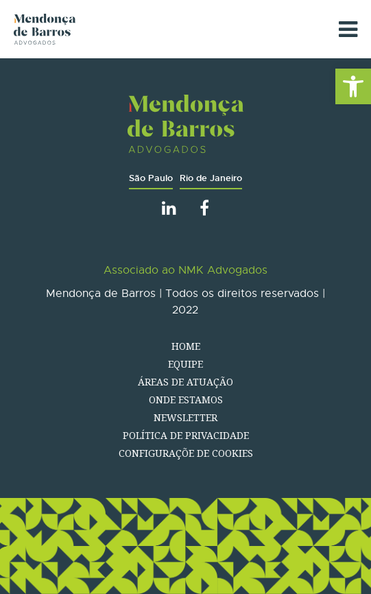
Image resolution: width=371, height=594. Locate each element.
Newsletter (185, 417)
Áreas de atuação (185, 381)
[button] (353, 86)
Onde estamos (186, 399)
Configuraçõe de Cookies (186, 453)
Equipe (185, 363)
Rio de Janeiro (211, 178)
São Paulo (151, 178)
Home (185, 346)
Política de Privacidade (186, 435)
